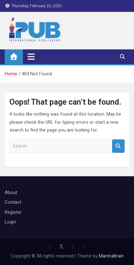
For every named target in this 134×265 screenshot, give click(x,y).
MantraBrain (111, 256)
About (11, 192)
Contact (13, 202)
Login (10, 222)
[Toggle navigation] (31, 56)
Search (118, 146)
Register (13, 212)
